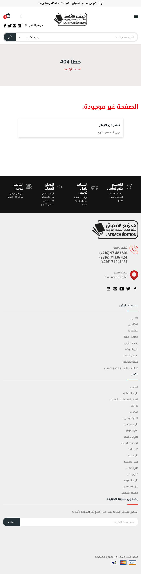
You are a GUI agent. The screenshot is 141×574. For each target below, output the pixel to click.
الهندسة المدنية (129, 442)
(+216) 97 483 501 (113, 253)
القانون (134, 386)
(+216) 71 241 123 (113, 262)
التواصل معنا (131, 336)
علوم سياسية (131, 424)
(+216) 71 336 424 (113, 257)
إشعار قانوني (131, 343)
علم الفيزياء (132, 430)
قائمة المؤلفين (130, 361)
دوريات (134, 405)
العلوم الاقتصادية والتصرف (124, 399)
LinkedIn (108, 289)
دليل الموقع (131, 349)
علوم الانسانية (130, 393)
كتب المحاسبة (130, 461)
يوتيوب (121, 289)
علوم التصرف (131, 480)
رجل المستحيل (130, 486)
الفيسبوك (135, 289)
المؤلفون (133, 324)
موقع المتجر (34, 25)
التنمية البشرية (130, 418)
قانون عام (132, 474)
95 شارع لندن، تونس (116, 276)
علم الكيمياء (132, 467)
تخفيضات (133, 330)
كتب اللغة (133, 449)
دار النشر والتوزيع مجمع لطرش (121, 367)
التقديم (134, 318)
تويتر (128, 289)
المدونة (134, 411)
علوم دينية (132, 455)
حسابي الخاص (131, 355)
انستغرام (115, 289)
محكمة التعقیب (129, 492)
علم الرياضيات (130, 436)
